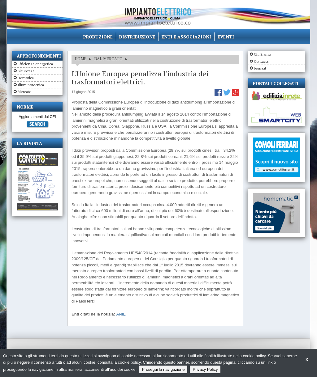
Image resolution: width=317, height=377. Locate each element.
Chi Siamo (262, 54)
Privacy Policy (205, 369)
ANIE (121, 314)
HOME (80, 58)
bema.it (260, 68)
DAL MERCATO (108, 58)
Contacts (261, 61)
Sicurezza (26, 71)
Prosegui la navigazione (163, 369)
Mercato (24, 91)
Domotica (26, 77)
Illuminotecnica (31, 85)
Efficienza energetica (35, 63)
